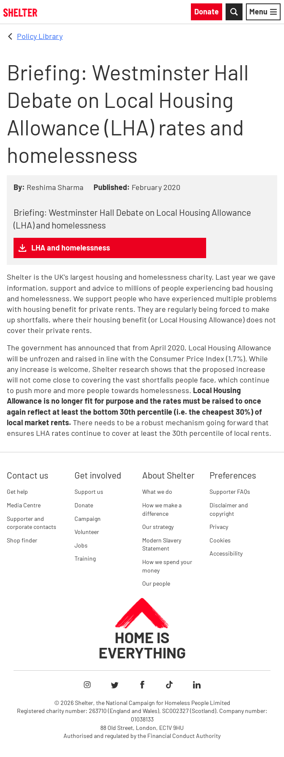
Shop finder (22, 540)
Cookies (220, 540)
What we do (157, 491)
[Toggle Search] (234, 11)
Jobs (81, 545)
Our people (156, 583)
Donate (83, 505)
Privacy (219, 526)
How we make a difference (162, 509)
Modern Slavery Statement (161, 544)
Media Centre (24, 505)
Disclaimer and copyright (229, 509)
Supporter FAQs (230, 491)
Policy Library (40, 36)
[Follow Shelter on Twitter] (115, 684)
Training (85, 558)
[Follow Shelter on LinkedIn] (197, 684)
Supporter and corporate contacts (31, 523)
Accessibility (226, 553)
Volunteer (86, 531)
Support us (88, 491)
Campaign (87, 518)
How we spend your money (167, 566)
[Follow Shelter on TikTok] (169, 684)
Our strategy (158, 526)
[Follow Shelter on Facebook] (142, 684)
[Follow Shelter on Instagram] (87, 684)
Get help (17, 491)
